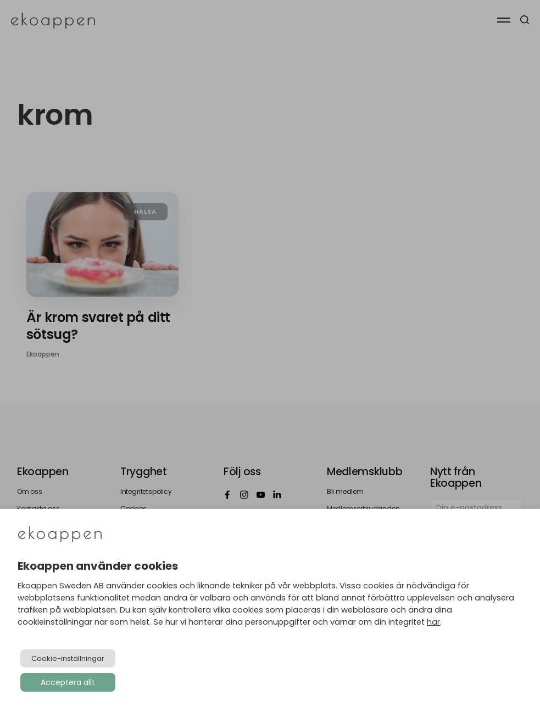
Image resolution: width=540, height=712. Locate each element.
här (433, 621)
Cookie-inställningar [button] (67, 658)
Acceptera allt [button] (68, 682)
